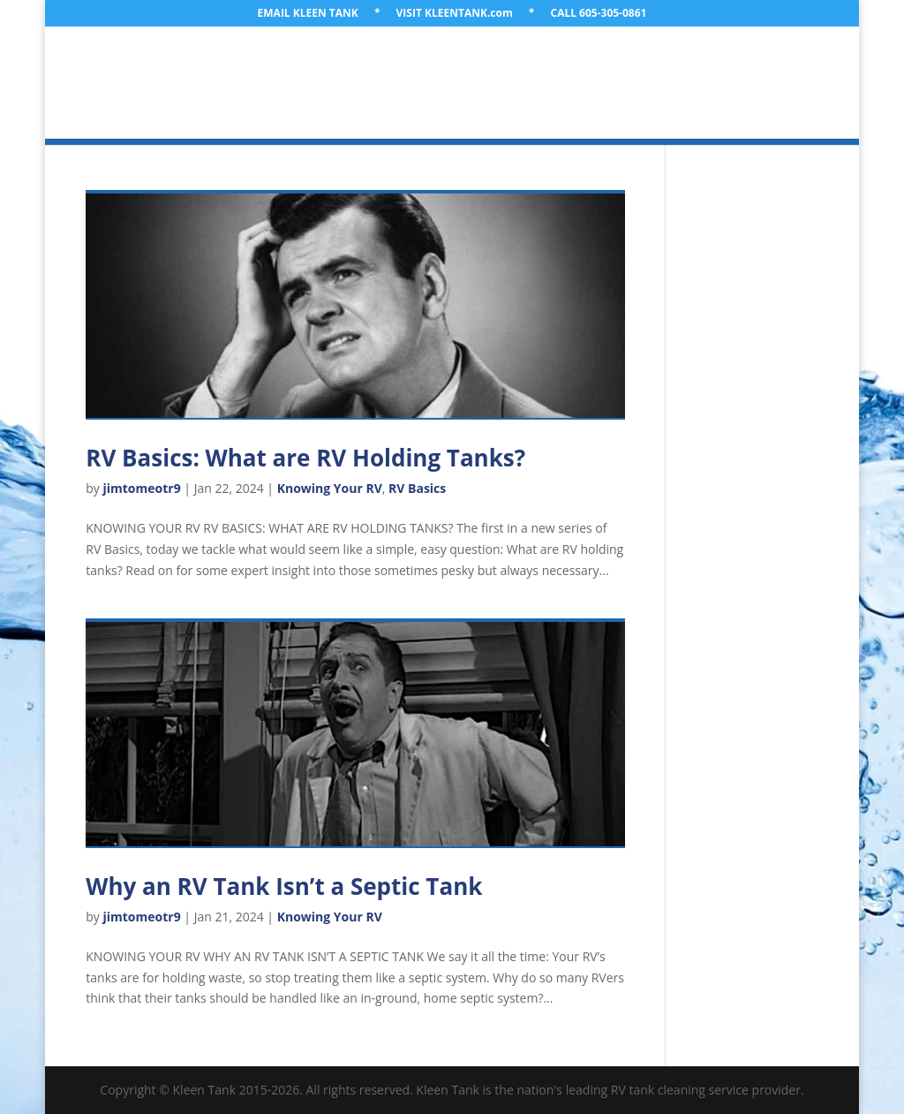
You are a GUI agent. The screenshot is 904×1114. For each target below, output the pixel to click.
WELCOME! (212, 63)
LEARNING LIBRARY (349, 104)
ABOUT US (298, 63)
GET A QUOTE (471, 104)
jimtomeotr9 (142, 488)
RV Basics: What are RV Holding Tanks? (305, 458)
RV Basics (417, 488)
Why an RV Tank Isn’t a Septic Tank (284, 886)
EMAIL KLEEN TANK (308, 14)
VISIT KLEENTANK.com (454, 14)
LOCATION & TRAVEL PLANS (437, 63)
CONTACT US (574, 104)
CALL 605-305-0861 (598, 14)
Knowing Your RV (329, 488)
